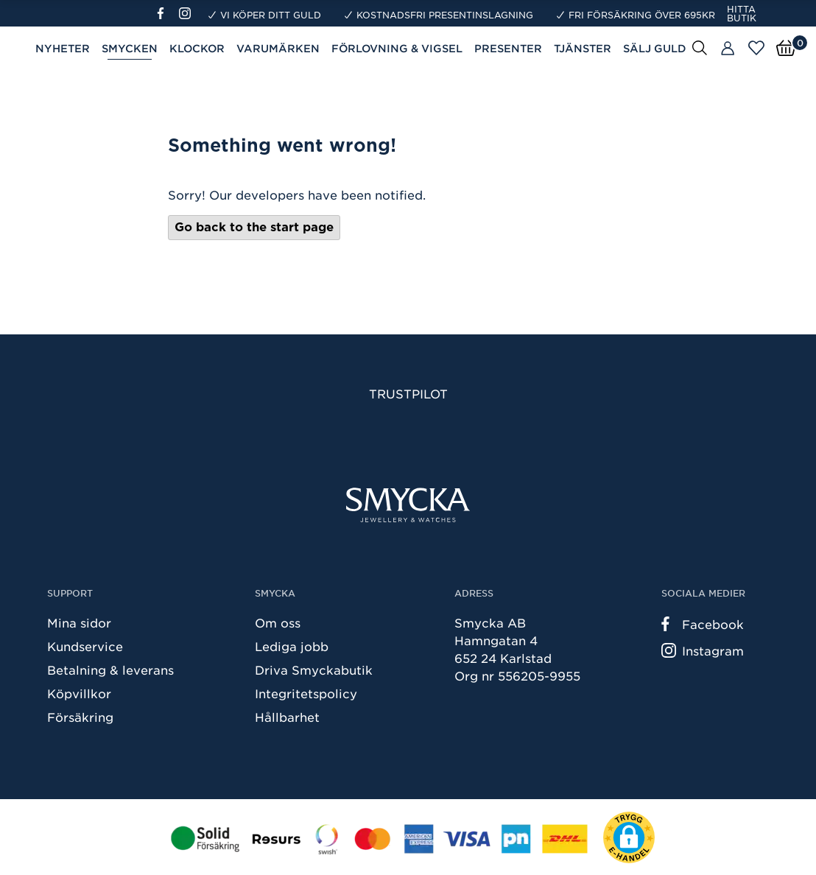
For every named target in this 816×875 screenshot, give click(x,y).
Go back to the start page (254, 227)
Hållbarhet (287, 716)
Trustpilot (408, 393)
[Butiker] (727, 48)
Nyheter (62, 48)
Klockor (197, 48)
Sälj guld (654, 48)
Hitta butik (741, 13)
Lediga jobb (291, 646)
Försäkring (80, 716)
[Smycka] (408, 505)
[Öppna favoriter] (756, 48)
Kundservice (85, 646)
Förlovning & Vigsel (396, 48)
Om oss (277, 622)
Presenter (508, 48)
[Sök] (699, 47)
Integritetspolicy (306, 693)
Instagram (702, 650)
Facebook (702, 623)
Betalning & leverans (110, 669)
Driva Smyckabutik (314, 669)
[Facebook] (167, 13)
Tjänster (582, 48)
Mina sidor (79, 622)
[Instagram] (188, 13)
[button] (629, 837)
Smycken (130, 48)
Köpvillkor (79, 693)
